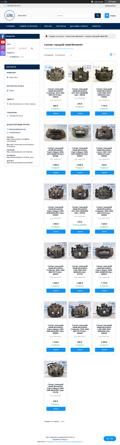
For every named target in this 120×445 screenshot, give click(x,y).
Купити (56, 113)
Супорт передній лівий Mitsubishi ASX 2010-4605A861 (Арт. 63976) (79, 210)
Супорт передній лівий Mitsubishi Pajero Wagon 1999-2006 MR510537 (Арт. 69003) (55, 329)
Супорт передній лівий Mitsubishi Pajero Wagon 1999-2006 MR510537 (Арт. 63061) (55, 211)
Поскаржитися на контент (54, 442)
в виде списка (114, 55)
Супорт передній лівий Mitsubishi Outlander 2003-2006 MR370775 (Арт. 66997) (55, 270)
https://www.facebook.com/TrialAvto (19, 152)
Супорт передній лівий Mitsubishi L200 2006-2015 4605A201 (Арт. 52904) (104, 93)
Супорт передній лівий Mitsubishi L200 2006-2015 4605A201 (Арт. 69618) (104, 329)
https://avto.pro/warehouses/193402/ (20, 163)
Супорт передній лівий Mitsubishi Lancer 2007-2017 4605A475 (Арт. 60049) (104, 152)
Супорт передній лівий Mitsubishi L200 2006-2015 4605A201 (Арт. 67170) (80, 270)
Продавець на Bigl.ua (60, 439)
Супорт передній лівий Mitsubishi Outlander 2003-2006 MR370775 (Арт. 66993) (104, 211)
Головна (11, 26)
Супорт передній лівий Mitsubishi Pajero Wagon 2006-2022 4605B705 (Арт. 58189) (55, 152)
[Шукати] (98, 15)
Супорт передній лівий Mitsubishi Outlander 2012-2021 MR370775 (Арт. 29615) (55, 93)
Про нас (48, 26)
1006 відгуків (98, 2)
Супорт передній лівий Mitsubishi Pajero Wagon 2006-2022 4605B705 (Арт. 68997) (104, 270)
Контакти (61, 26)
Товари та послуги (28, 26)
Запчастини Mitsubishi (74, 36)
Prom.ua (71, 437)
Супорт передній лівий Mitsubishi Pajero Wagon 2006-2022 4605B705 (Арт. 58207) (80, 152)
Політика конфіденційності (73, 442)
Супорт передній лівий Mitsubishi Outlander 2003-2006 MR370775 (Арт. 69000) (80, 329)
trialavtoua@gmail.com (17, 129)
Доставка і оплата (79, 26)
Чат (110, 439)
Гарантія (96, 26)
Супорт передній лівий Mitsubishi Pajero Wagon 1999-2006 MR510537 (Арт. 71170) (55, 388)
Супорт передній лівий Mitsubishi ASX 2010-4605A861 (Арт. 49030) (79, 92)
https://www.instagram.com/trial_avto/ (20, 157)
